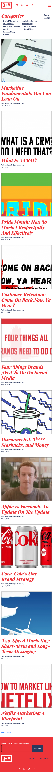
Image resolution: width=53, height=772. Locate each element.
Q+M (5, 29)
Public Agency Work (11, 26)
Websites (7, 34)
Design (47, 18)
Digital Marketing (10, 21)
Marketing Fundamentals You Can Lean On (26, 93)
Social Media (29, 29)
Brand (46, 15)
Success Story (9, 32)
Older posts (6, 732)
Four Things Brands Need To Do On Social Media (24, 372)
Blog (32, 758)
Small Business (30, 26)
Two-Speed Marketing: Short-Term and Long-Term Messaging (25, 646)
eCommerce (8, 23)
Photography (27, 23)
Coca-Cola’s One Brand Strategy (19, 576)
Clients (44, 758)
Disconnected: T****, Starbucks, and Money (25, 442)
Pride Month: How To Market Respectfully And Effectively (24, 227)
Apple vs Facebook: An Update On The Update (25, 509)
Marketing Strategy (30, 21)
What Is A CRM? (19, 160)
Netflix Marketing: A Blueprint (23, 715)
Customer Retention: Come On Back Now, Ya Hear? (26, 299)
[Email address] (15, 748)
